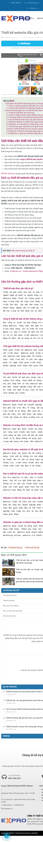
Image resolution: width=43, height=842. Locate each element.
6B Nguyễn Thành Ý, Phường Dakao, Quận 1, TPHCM (18, 799)
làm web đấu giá (32, 554)
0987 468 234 (14, 784)
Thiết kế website (27, 37)
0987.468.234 (15, 3)
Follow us (32, 8)
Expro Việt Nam (32, 839)
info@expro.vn (32, 3)
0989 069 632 (19, 811)
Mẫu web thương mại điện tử (23, 251)
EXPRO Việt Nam (8, 174)
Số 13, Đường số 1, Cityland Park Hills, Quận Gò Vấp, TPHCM (18, 807)
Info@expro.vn (15, 271)
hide (12, 100)
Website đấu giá (15, 554)
